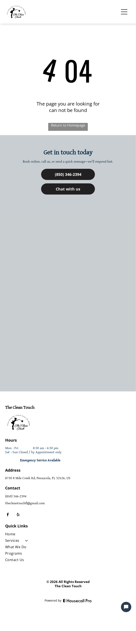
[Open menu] (124, 12)
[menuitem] (40, 535)
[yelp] (18, 515)
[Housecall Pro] (77, 600)
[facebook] (7, 515)
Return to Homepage (68, 125)
